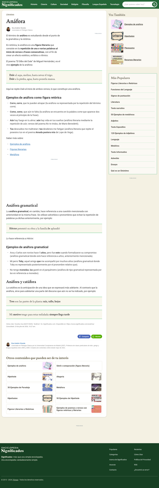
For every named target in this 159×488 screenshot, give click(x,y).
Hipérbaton (30, 398)
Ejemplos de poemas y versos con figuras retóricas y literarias (79, 409)
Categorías (113, 455)
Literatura (10, 14)
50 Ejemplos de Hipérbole (79, 398)
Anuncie (112, 465)
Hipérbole (30, 376)
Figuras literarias (18, 149)
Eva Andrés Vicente (18, 343)
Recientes (138, 449)
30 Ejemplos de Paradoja (30, 387)
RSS (135, 465)
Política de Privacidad (142, 460)
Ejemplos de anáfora (20, 144)
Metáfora (14, 154)
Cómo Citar (138, 455)
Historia (34, 4)
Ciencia (44, 4)
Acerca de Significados (118, 460)
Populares (113, 449)
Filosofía (85, 4)
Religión (74, 4)
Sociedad (64, 4)
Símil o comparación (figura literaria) (73, 366)
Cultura (54, 4)
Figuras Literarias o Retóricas (30, 409)
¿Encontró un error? (141, 470)
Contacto (113, 470)
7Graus (15, 480)
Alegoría (79, 376)
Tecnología (114, 4)
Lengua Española (100, 4)
